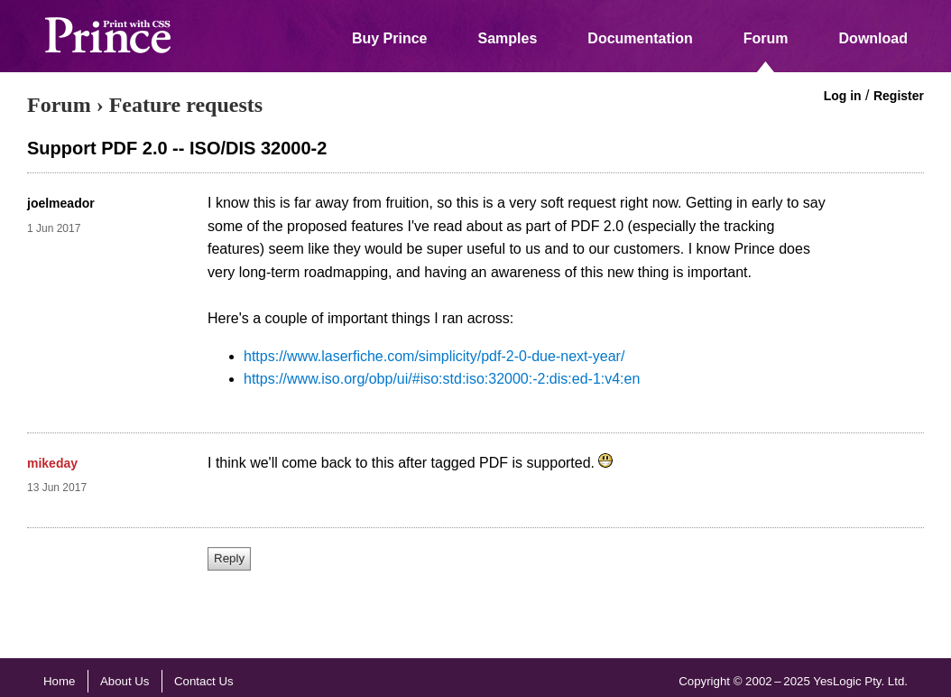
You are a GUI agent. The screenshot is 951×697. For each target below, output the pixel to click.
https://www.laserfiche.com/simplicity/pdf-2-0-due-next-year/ (434, 356)
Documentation (639, 38)
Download (873, 38)
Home (59, 681)
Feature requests (186, 104)
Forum (766, 38)
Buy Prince (390, 38)
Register (898, 95)
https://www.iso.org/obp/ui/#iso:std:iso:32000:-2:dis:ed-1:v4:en (442, 378)
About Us (125, 681)
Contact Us (204, 681)
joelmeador (61, 203)
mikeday (52, 463)
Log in (843, 95)
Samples (508, 38)
